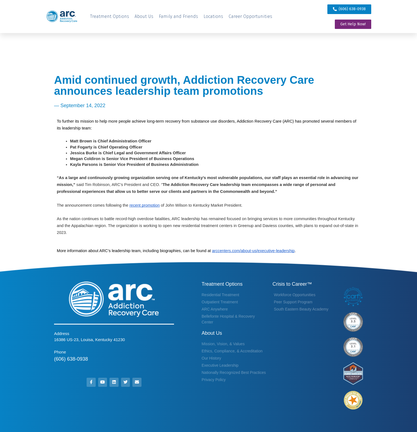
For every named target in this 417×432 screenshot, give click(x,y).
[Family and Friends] (178, 16)
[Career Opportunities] (250, 16)
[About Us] (144, 16)
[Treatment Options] (109, 16)
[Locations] (213, 16)
